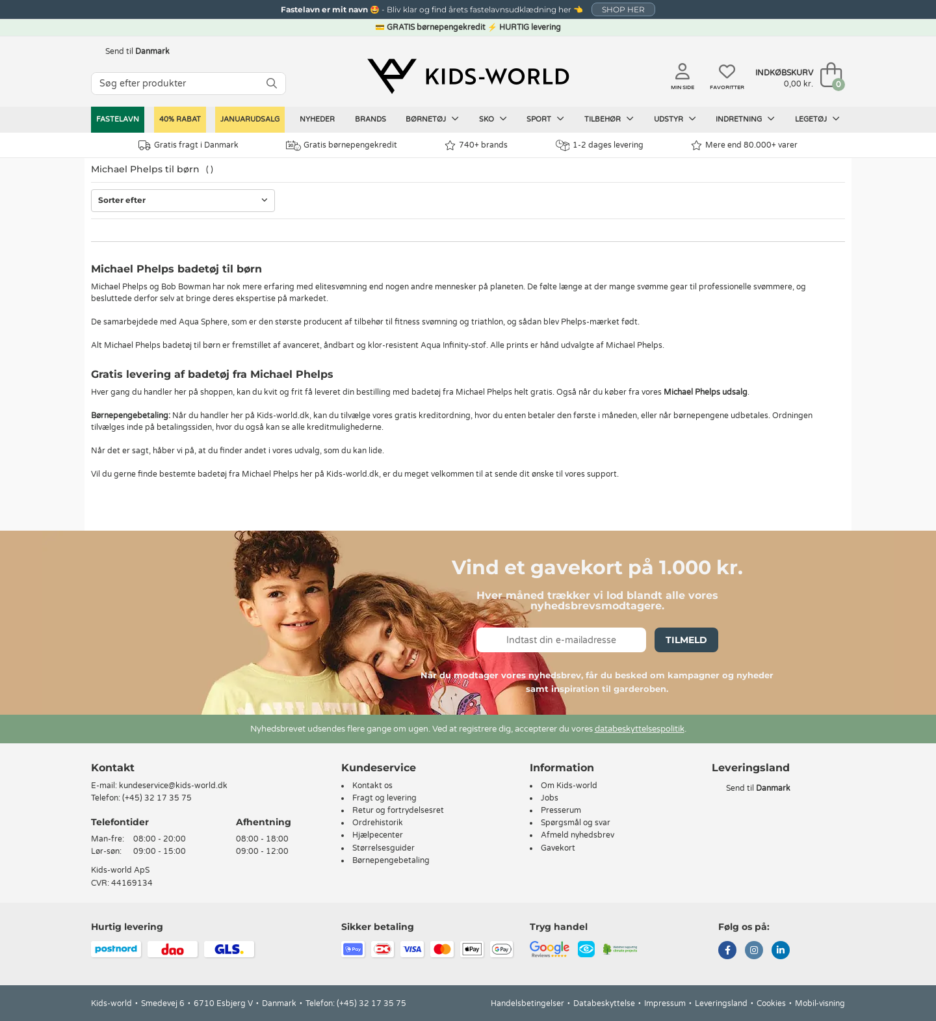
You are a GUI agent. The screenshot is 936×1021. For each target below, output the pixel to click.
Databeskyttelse (604, 1003)
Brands (370, 119)
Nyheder (317, 119)
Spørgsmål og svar (575, 822)
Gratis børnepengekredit (341, 145)
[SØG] (271, 83)
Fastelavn (117, 119)
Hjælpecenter (377, 835)
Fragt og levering (384, 797)
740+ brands (476, 145)
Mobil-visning (820, 1003)
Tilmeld (686, 640)
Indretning (745, 119)
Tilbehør (609, 119)
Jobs (549, 797)
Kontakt (113, 768)
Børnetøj (432, 119)
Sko (493, 119)
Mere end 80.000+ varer (744, 145)
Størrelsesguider (383, 848)
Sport (545, 119)
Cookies (771, 1003)
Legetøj (817, 119)
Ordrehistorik (377, 822)
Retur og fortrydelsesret (398, 810)
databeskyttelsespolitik (639, 729)
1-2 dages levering (600, 145)
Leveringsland (721, 1003)
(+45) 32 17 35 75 (157, 797)
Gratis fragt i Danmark (188, 145)
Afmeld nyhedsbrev (577, 835)
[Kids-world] (468, 76)
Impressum (665, 1003)
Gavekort (558, 848)
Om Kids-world (569, 785)
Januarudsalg (250, 119)
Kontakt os (372, 785)
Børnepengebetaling (391, 860)
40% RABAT (180, 119)
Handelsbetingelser (527, 1003)
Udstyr (675, 119)
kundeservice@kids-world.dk (173, 785)
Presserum (561, 810)
